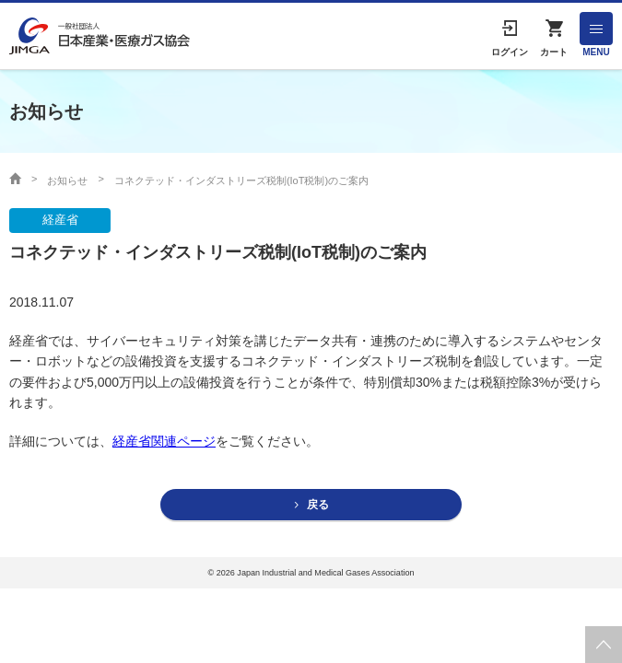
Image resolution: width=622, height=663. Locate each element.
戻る (318, 504)
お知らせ (67, 180)
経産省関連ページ (164, 441)
